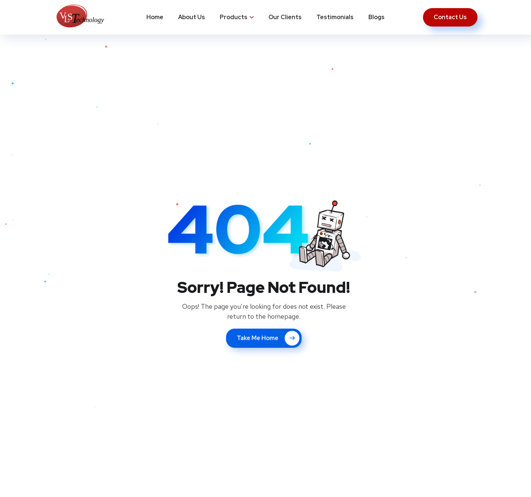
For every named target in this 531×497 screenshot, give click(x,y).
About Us (191, 17)
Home (154, 17)
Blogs (376, 17)
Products (233, 17)
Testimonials (335, 17)
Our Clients (285, 17)
